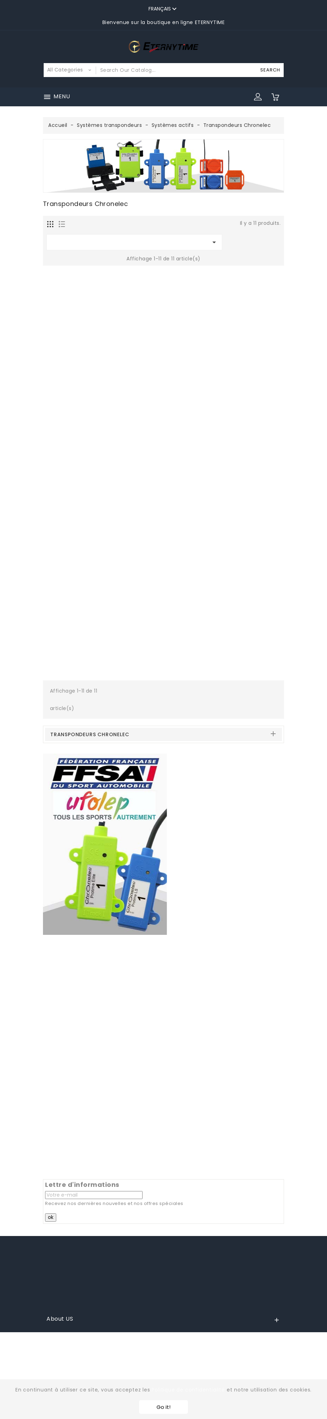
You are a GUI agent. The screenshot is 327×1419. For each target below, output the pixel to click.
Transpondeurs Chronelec (89, 734)
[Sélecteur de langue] (163, 9)
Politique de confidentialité (188, 1389)
